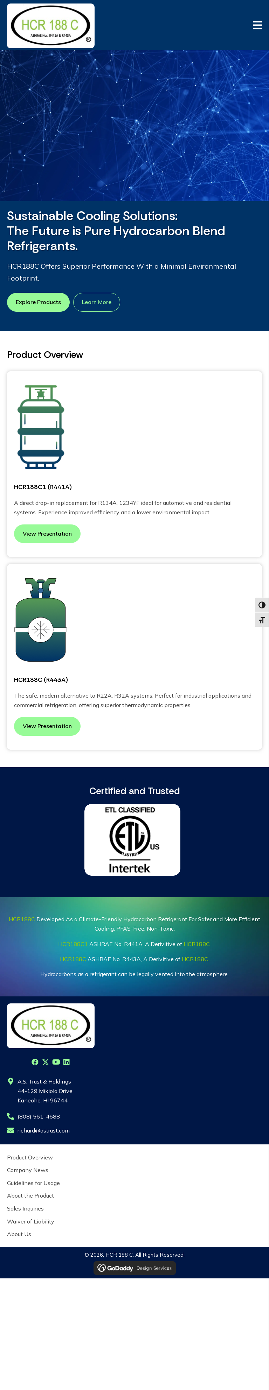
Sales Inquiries (25, 1208)
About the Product (30, 1195)
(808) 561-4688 (39, 1116)
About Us (19, 1233)
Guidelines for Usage (33, 1182)
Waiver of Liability (30, 1221)
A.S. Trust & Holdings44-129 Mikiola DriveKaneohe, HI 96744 (45, 1091)
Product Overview (30, 1157)
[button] (35, 1062)
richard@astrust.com (44, 1130)
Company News (27, 1169)
